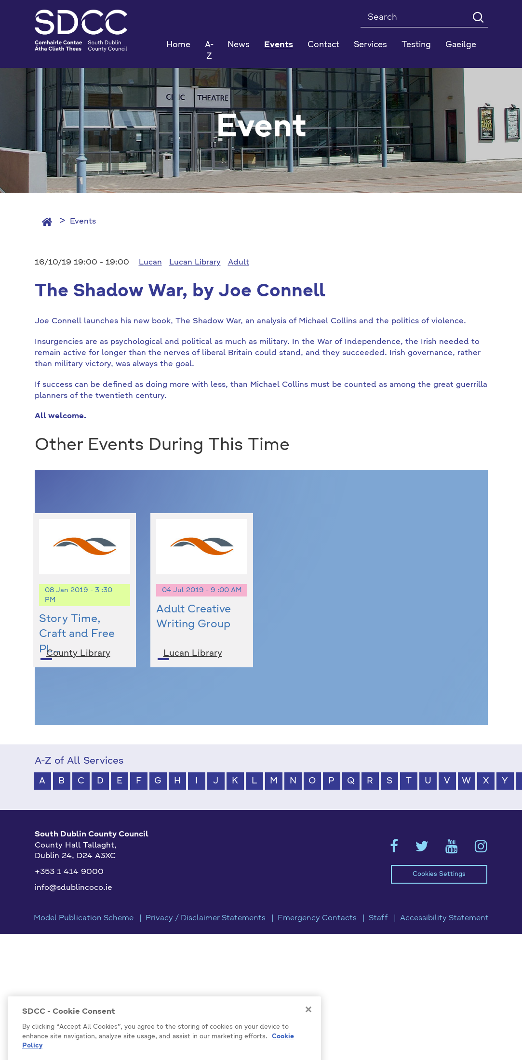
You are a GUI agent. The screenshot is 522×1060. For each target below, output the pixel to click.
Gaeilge (460, 45)
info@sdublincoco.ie (73, 888)
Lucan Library (195, 262)
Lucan (150, 262)
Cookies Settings (439, 874)
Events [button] (278, 45)
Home (178, 45)
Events (83, 221)
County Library (78, 653)
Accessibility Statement (444, 918)
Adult (238, 262)
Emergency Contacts (317, 918)
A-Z (209, 51)
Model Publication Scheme (84, 918)
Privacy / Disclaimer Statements (206, 918)
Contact (323, 45)
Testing (416, 45)
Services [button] (370, 45)
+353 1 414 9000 (69, 872)
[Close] (308, 1037)
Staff (378, 918)
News (239, 45)
